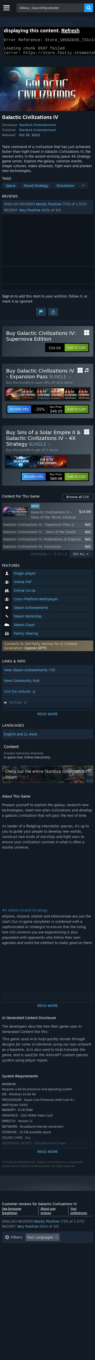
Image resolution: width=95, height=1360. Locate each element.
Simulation (65, 188)
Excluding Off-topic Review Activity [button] (34, 1248)
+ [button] (83, 188)
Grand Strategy (36, 188)
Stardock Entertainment (37, 128)
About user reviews (48, 1214)
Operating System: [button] (20, 1263)
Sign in (7, 299)
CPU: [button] (49, 1263)
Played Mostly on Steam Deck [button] (55, 1255)
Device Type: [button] (15, 1271)
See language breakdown (11, 1214)
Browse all (77, 500)
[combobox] (50, 8)
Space (10, 188)
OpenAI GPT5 (35, 651)
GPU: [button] (67, 1263)
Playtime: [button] (13, 1255)
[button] (47, 210)
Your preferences (78, 1214)
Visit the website (20, 694)
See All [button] (79, 557)
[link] (48, 412)
